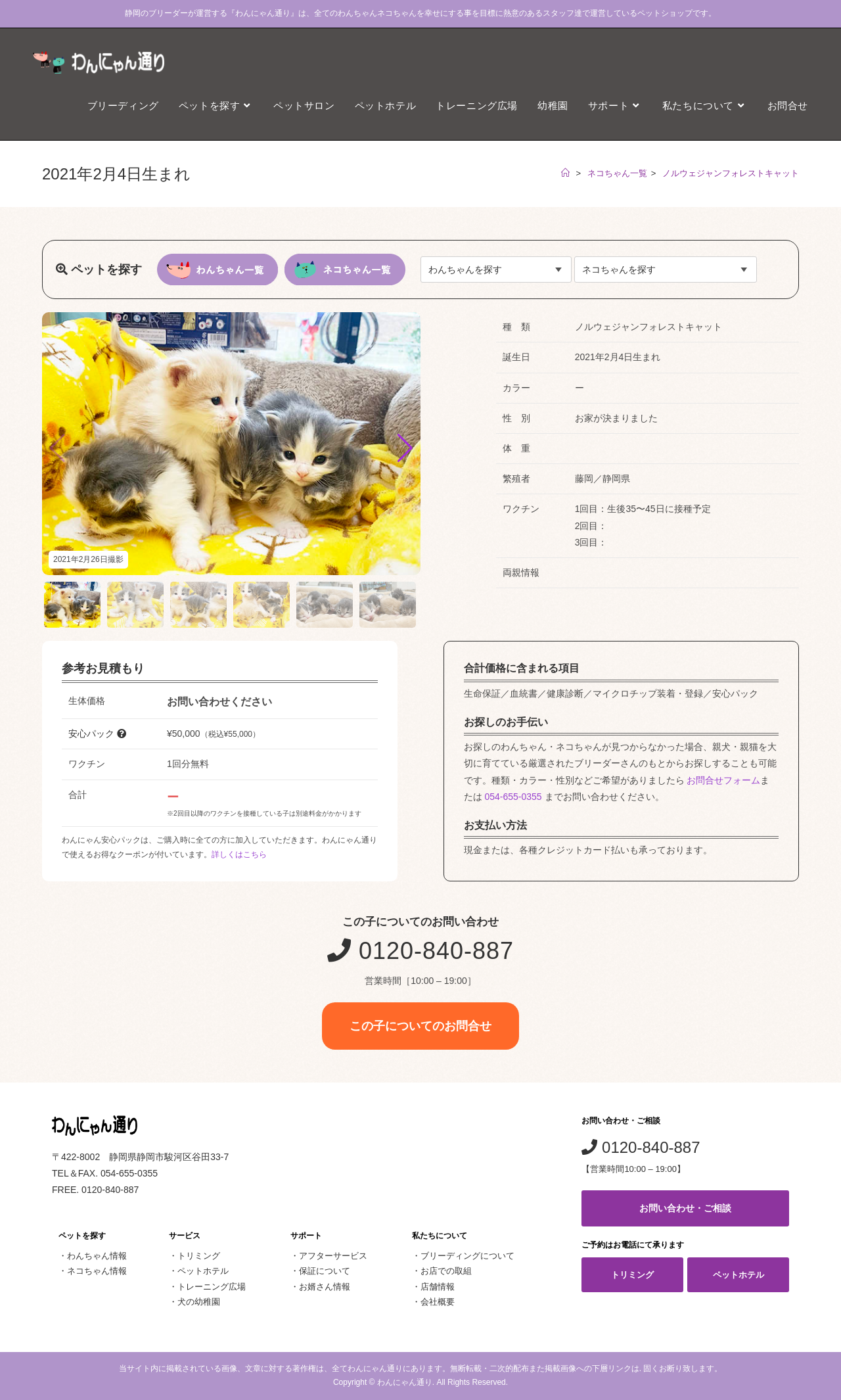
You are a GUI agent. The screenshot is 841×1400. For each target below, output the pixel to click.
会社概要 (437, 1302)
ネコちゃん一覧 (617, 173)
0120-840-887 (420, 950)
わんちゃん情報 (97, 1256)
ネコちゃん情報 (97, 1271)
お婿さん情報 (324, 1287)
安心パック (97, 733)
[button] (405, 448)
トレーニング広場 (211, 1287)
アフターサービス (333, 1256)
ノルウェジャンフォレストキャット (730, 173)
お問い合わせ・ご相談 (685, 1208)
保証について (324, 1271)
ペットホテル (203, 1271)
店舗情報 (437, 1287)
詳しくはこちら (239, 854)
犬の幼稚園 (198, 1302)
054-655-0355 (512, 796)
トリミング (198, 1256)
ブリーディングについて (467, 1256)
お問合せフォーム (723, 780)
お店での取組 (446, 1271)
